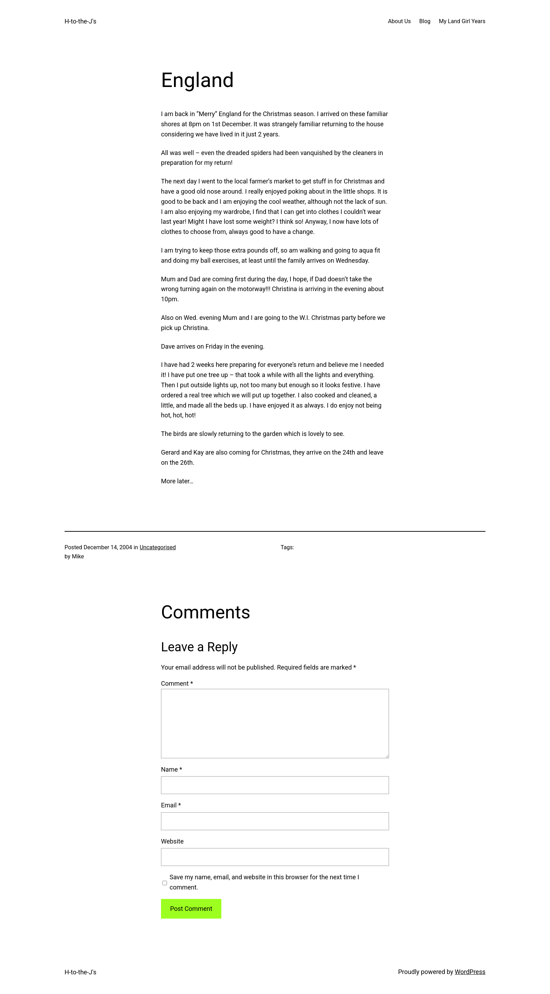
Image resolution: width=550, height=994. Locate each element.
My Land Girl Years (462, 21)
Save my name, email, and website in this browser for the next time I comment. (264, 882)
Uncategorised (158, 547)
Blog (424, 21)
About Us (399, 21)
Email (171, 805)
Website (172, 841)
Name (171, 769)
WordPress (470, 971)
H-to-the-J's (80, 21)
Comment (177, 683)
